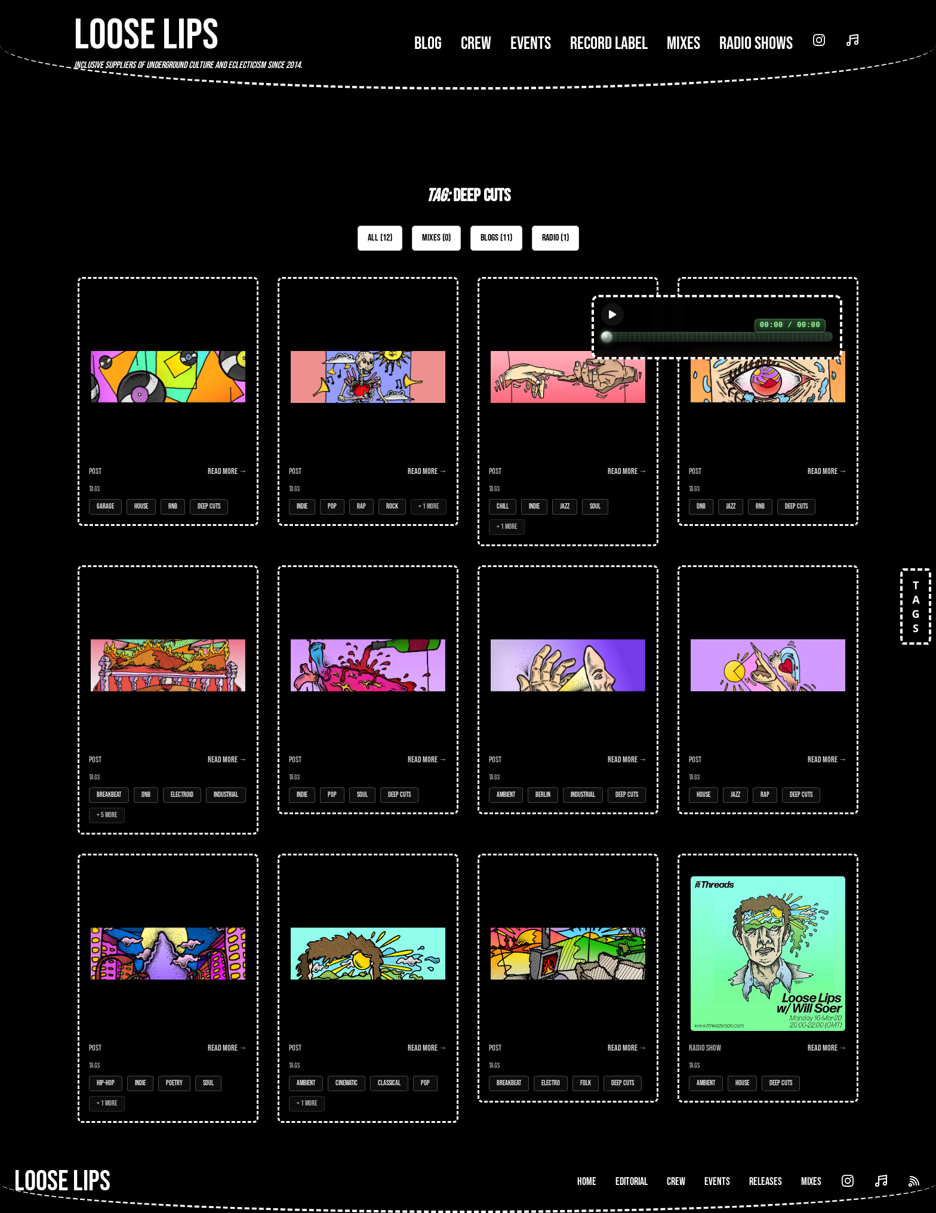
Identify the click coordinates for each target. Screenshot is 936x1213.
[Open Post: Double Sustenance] (768, 689)
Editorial (631, 1181)
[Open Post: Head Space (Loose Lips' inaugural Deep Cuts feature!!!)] (568, 689)
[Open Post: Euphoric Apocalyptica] (168, 700)
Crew (476, 43)
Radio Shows (756, 43)
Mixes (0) (436, 238)
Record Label (609, 43)
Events (530, 43)
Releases (765, 1181)
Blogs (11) (496, 238)
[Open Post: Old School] (168, 401)
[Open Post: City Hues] (168, 988)
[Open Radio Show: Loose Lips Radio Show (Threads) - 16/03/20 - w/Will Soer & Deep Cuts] (768, 978)
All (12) (380, 238)
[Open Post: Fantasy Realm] (568, 978)
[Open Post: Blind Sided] (768, 401)
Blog (428, 43)
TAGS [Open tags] (916, 606)
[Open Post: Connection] (568, 411)
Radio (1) (555, 238)
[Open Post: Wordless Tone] (368, 988)
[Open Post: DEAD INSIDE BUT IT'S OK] (368, 401)
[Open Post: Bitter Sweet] (368, 689)
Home (586, 1181)
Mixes (683, 43)
